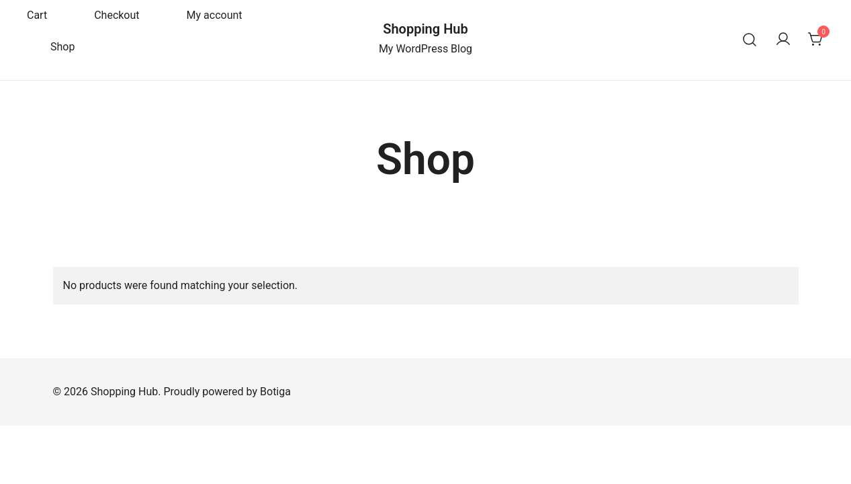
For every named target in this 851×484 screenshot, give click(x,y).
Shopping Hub (425, 29)
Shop (62, 46)
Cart (37, 15)
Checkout (116, 15)
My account (214, 15)
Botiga (275, 391)
